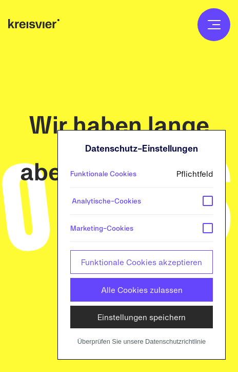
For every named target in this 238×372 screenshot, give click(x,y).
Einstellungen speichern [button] (141, 317)
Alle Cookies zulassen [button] (142, 289)
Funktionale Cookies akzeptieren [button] (141, 262)
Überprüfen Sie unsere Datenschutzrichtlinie (141, 341)
